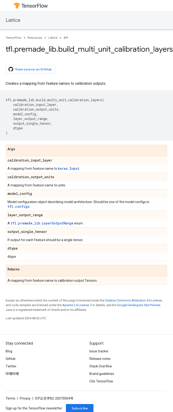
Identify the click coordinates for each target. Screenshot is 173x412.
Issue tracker (99, 351)
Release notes (100, 359)
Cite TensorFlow (101, 381)
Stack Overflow (100, 366)
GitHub (11, 359)
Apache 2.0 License (75, 305)
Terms (10, 398)
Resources (35, 37)
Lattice (13, 20)
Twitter (11, 366)
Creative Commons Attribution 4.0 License (133, 300)
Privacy (25, 398)
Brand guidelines (101, 374)
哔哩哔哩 (12, 374)
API (66, 37)
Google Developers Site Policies (138, 305)
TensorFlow (13, 37)
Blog (9, 351)
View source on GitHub (30, 69)
